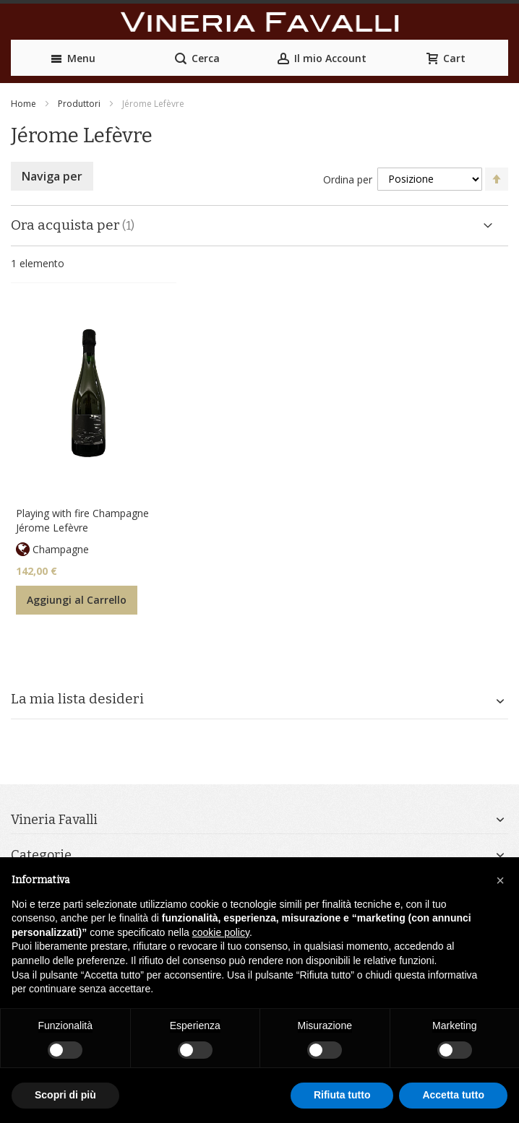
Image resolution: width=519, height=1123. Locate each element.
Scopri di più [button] (65, 1095)
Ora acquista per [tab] (65, 225)
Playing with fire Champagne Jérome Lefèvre (82, 520)
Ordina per (347, 179)
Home (23, 103)
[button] (500, 880)
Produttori (79, 103)
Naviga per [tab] (52, 176)
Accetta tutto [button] (453, 1095)
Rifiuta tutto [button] (342, 1095)
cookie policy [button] (220, 932)
